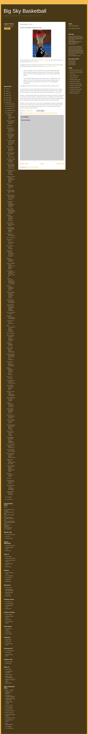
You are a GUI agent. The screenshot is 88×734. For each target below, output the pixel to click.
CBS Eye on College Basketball (10, 696)
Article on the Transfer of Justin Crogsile (10, 433)
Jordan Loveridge (44, 60)
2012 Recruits (71, 60)
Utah (49, 113)
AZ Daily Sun (8, 601)
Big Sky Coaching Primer (10, 475)
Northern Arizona (74, 83)
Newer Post (24, 164)
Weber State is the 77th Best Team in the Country (11, 197)
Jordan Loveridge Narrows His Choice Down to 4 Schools (11, 281)
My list (5, 507)
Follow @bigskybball (73, 25)
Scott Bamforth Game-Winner (11, 450)
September (10, 110)
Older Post (60, 164)
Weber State (54, 113)
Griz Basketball (9, 575)
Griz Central (8, 577)
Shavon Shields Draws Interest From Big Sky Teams (11, 266)
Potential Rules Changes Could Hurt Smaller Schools (10, 295)
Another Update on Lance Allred (11, 421)
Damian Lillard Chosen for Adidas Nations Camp (11, 455)
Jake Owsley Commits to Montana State (10, 387)
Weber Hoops (8, 674)
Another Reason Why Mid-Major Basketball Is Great (11, 468)
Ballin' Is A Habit (9, 690)
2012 (7, 100)
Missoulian (8, 579)
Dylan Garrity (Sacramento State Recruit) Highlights (11, 211)
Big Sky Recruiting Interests (10, 260)
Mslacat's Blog (9, 538)
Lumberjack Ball (9, 603)
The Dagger (8, 726)
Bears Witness (9, 614)
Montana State (73, 79)
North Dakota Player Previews (10, 247)
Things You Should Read (11, 234)
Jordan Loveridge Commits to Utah (10, 186)
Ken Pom (7, 536)
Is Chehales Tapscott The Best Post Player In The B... (11, 273)
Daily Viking (8, 639)
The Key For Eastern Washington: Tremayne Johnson (10, 204)
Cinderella (8, 529)
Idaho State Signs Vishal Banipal (10, 224)
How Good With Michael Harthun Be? (11, 446)
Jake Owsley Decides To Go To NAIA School (10, 130)
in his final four (34, 61)
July (8, 497)
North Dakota (73, 81)
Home (42, 164)
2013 (7, 97)
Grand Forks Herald (8, 629)
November (10, 106)
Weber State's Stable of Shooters (10, 493)
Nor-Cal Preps (8, 709)
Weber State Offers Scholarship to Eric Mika (11, 461)
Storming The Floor (10, 718)
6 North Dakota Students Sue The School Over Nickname (11, 356)
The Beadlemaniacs (9, 723)
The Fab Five (8, 527)
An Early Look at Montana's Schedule (11, 160)
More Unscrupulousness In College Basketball (11, 328)
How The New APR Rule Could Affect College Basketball (10, 307)
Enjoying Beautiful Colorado (10, 344)
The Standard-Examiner (9, 672)
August (9, 112)
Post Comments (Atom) (32, 167)
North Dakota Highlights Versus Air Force (10, 411)
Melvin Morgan (10, 333)
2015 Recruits (71, 64)
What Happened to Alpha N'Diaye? (11, 399)
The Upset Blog (9, 728)
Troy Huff (9, 478)
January (9, 499)
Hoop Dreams (8, 517)
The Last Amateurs (10, 521)
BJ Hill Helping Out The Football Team (11, 382)
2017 (7, 89)
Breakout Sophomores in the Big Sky (11, 317)
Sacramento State (74, 89)
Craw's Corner (9, 705)
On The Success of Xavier (11, 313)
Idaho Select (8, 556)
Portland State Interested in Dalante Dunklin (10, 229)
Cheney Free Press (10, 545)
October (9, 108)
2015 (7, 93)
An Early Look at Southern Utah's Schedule (11, 172)
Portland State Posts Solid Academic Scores (10, 136)
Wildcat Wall (8, 683)
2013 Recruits (71, 62)
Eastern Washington (75, 72)
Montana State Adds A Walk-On (11, 192)
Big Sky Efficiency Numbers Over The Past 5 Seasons (10, 371)
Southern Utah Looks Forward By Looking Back (11, 393)
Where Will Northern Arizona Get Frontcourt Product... (10, 253)
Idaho (71, 74)
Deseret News (8, 661)
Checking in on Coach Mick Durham (10, 482)
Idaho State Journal (10, 558)
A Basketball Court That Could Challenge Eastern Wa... (11, 440)
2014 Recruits (71, 63)
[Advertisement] (11, 58)
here (9, 25)
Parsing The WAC (9, 710)
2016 (7, 91)
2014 (7, 95)
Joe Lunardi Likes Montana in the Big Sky (10, 363)
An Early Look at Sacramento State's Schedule (11, 427)
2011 (7, 102)
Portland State (73, 87)
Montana (72, 77)
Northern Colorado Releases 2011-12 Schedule (10, 218)
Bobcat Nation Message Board (9, 590)
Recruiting (44, 113)
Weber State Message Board (9, 677)
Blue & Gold (8, 587)
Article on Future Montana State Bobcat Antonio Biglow (11, 179)
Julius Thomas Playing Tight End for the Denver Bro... (11, 166)
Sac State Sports (9, 650)
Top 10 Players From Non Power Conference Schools (10, 338)
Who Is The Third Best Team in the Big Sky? (10, 148)
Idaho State (73, 76)
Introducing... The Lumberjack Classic (10, 241)
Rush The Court (9, 712)
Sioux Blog (8, 632)
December (10, 104)
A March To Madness (7, 525)
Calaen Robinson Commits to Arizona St (10, 404)
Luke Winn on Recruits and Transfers (10, 416)
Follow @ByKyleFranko (74, 28)
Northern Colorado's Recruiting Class (10, 288)
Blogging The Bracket (8, 692)
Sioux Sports (8, 634)
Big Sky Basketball (25, 11)
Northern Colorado (74, 85)
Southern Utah (73, 91)
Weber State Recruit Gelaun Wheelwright (10, 350)
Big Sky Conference (75, 70)
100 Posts (9, 125)
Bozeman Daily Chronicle (9, 593)
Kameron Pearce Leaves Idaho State (11, 116)
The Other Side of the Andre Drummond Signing (10, 142)
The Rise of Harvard (9, 377)
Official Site (8, 550)
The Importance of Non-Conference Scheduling (11, 487)
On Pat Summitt (11, 237)
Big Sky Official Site (10, 534)
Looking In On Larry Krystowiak (10, 322)
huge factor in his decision (49, 66)
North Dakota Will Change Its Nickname (11, 301)
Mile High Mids (9, 707)
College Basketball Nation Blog (10, 699)
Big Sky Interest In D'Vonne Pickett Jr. (11, 122)
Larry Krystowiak (37, 113)
